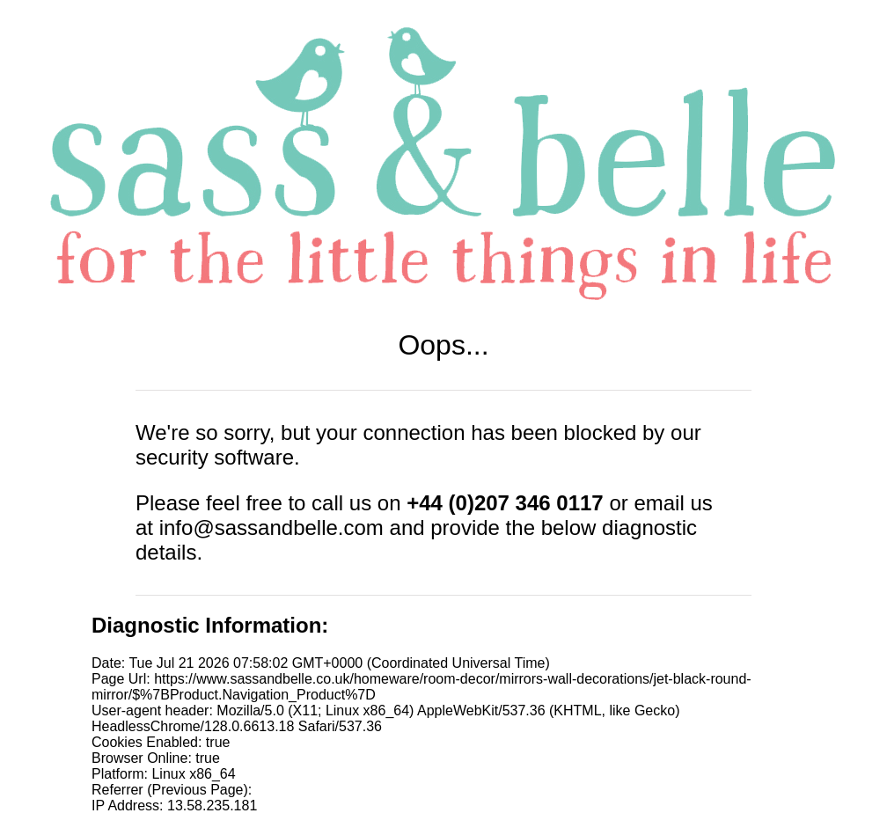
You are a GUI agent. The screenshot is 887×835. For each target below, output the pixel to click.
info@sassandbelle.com (271, 527)
